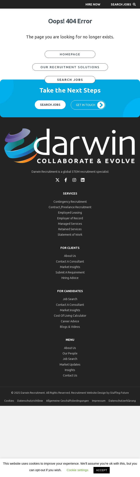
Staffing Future (119, 392)
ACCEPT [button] (101, 470)
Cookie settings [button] (77, 470)
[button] (92, 4)
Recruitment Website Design (88, 392)
